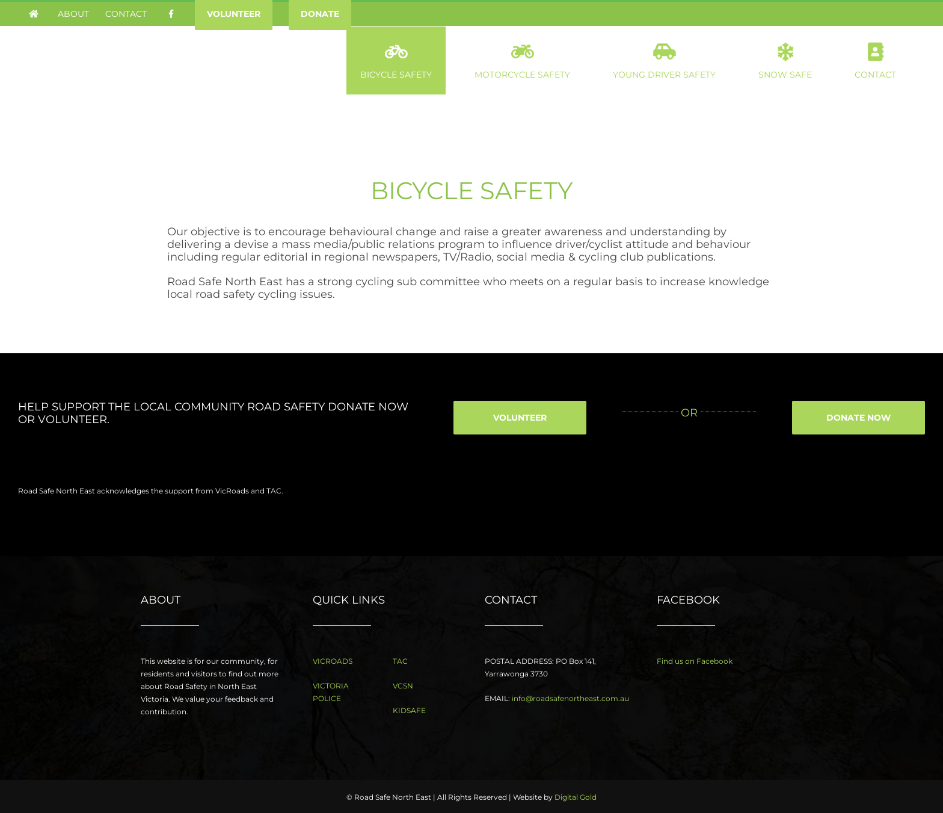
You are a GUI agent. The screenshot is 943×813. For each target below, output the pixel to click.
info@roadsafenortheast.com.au (570, 698)
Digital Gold (575, 797)
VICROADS (332, 661)
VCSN (403, 685)
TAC (400, 661)
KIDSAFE (409, 710)
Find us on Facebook (695, 661)
